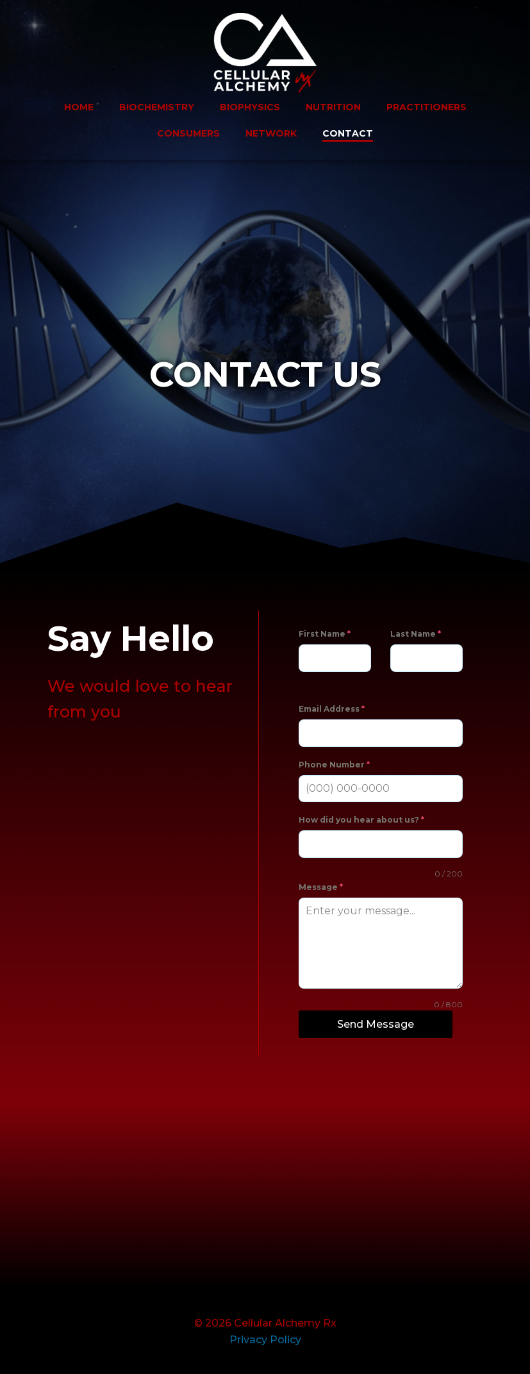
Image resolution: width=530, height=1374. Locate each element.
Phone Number (334, 764)
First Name (325, 634)
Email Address (332, 709)
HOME (79, 107)
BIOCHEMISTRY (156, 107)
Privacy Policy (265, 1340)
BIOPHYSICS (250, 107)
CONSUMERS (188, 133)
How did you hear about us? (361, 820)
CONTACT (347, 133)
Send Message (375, 1024)
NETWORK (271, 133)
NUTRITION (333, 107)
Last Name (415, 634)
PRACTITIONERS (426, 107)
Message (321, 887)
